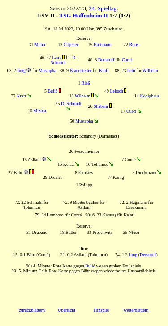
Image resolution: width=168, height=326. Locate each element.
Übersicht (66, 310)
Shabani (101, 106)
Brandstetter (80, 70)
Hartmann (103, 44)
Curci (127, 59)
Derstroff (106, 59)
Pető (131, 70)
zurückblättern (32, 310)
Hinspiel (101, 310)
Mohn (39, 44)
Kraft (103, 70)
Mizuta (39, 110)
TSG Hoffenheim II (84, 15)
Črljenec (71, 44)
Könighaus (149, 95)
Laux (56, 57)
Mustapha (47, 70)
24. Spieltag (102, 8)
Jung (21, 70)
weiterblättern (136, 310)
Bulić (52, 91)
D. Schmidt (64, 60)
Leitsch (116, 91)
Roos (134, 44)
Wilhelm (150, 70)
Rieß (86, 82)
